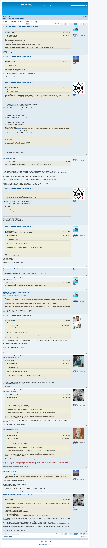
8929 (77, 159)
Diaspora (20, 128)
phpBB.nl (49, 543)
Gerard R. (74, 232)
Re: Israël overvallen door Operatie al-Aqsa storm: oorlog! (20, 26)
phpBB (41, 541)
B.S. (73, 268)
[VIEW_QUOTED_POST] (14, 32)
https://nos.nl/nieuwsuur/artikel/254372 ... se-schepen (14, 295)
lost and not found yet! (77, 327)
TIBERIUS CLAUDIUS (76, 439)
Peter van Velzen (9, 87)
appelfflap (8, 32)
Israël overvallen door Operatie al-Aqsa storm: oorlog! (19, 22)
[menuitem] (10, 16)
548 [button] (70, 24)
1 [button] (66, 24)
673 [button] (85, 24)
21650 (77, 370)
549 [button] (72, 24)
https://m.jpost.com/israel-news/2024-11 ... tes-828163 (36, 272)
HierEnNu (74, 94)
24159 (77, 404)
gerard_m (74, 62)
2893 (77, 271)
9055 (77, 34)
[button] (62, 24)
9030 (77, 441)
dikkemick (10, 35)
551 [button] (78, 24)
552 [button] (81, 24)
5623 (77, 65)
